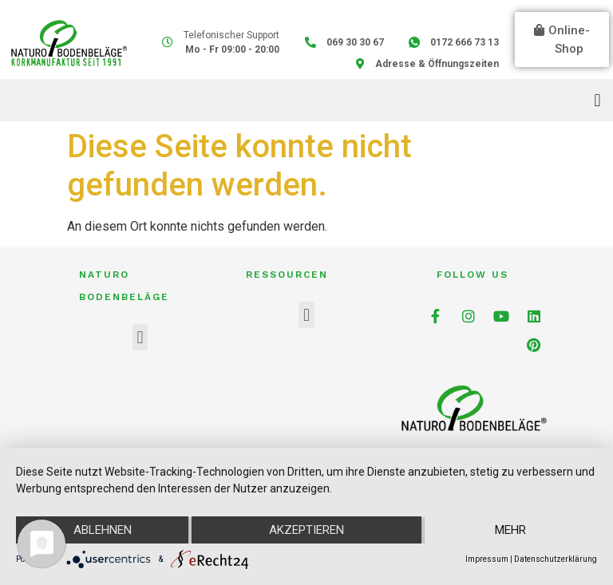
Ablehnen (102, 530)
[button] (562, 39)
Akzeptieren (306, 530)
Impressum (486, 559)
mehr (510, 530)
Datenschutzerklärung (555, 559)
